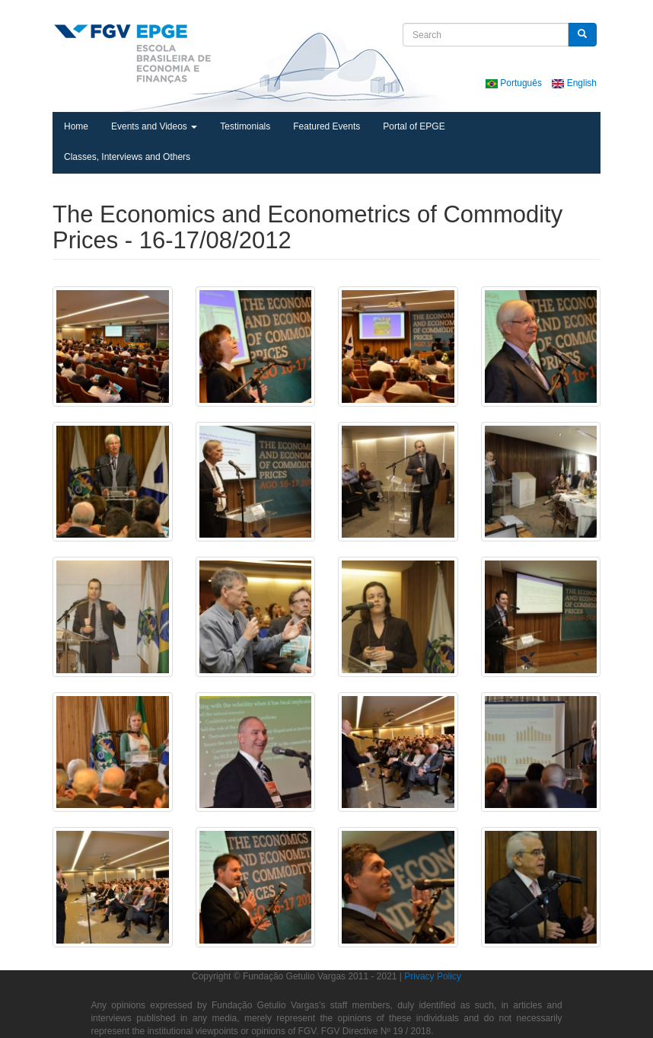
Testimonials (245, 126)
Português (515, 83)
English (574, 83)
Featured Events (326, 126)
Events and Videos (154, 126)
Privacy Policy (432, 976)
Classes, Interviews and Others (127, 157)
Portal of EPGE (413, 126)
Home (76, 126)
